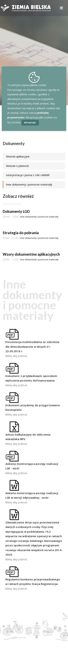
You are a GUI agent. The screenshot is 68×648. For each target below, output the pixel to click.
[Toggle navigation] (61, 8)
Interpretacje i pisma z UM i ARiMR (28, 175)
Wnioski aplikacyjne (18, 156)
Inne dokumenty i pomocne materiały (29, 184)
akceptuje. (30, 122)
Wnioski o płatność (17, 166)
